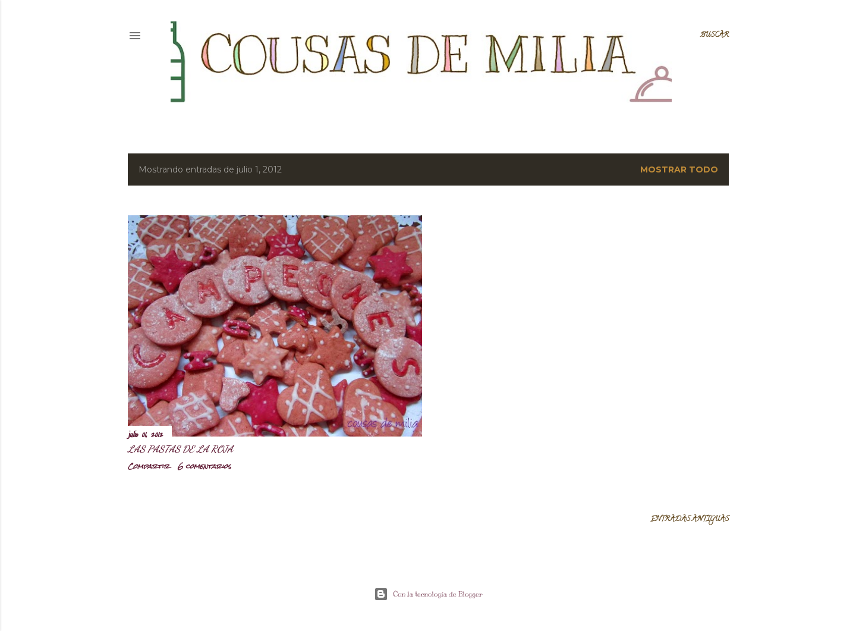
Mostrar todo (679, 169)
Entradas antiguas (689, 519)
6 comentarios (204, 466)
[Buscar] (714, 35)
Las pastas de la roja (180, 448)
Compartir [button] (148, 466)
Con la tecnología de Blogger (428, 594)
